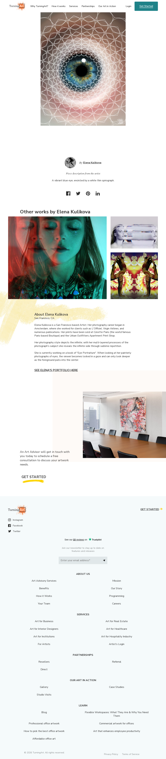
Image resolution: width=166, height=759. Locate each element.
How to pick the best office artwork (44, 731)
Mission (116, 581)
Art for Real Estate (117, 621)
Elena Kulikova (92, 162)
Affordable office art (44, 739)
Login (128, 6)
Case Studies (116, 687)
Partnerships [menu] (88, 6)
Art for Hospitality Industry (116, 636)
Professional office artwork (44, 723)
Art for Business (44, 621)
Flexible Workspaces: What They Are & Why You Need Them (116, 714)
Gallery (44, 687)
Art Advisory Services (44, 581)
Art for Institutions (44, 636)
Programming (116, 596)
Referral (116, 662)
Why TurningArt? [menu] (39, 6)
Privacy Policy (111, 754)
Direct (44, 669)
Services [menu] (73, 6)
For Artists (44, 644)
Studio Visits (44, 694)
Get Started (146, 6)
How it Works (44, 596)
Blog (44, 712)
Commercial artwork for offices (116, 723)
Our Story (116, 588)
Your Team (44, 603)
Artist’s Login (116, 644)
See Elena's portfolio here (56, 370)
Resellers (44, 662)
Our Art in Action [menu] (107, 6)
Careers (116, 603)
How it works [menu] (58, 6)
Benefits (44, 588)
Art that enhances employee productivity (116, 731)
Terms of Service (130, 754)
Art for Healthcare (116, 629)
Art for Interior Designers (44, 629)
